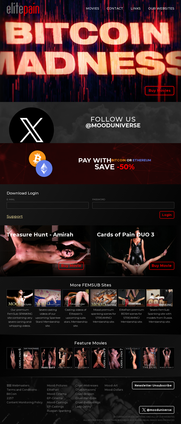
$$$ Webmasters (18, 385)
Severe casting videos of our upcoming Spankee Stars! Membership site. (48, 308)
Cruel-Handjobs (85, 398)
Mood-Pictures (57, 385)
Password (98, 199)
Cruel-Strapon (84, 394)
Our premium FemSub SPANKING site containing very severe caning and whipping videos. (20, 308)
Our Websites (161, 8)
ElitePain (53, 389)
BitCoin (12, 394)
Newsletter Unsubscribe (153, 385)
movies (92, 8)
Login (167, 215)
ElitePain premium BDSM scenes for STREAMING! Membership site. (131, 306)
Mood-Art (111, 385)
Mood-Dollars (114, 389)
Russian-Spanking (59, 410)
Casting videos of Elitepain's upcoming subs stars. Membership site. (76, 308)
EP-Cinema (55, 398)
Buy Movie (71, 266)
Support (15, 216)
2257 (10, 398)
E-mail (11, 199)
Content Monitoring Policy (25, 402)
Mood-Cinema (57, 394)
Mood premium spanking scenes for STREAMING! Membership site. (103, 306)
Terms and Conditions (22, 389)
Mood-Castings (57, 402)
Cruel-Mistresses (86, 385)
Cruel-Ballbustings (87, 402)
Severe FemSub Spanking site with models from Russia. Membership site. (159, 306)
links (136, 8)
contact (115, 8)
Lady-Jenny (83, 406)
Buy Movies (160, 90)
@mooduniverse (157, 410)
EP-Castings (55, 406)
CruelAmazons (85, 389)
